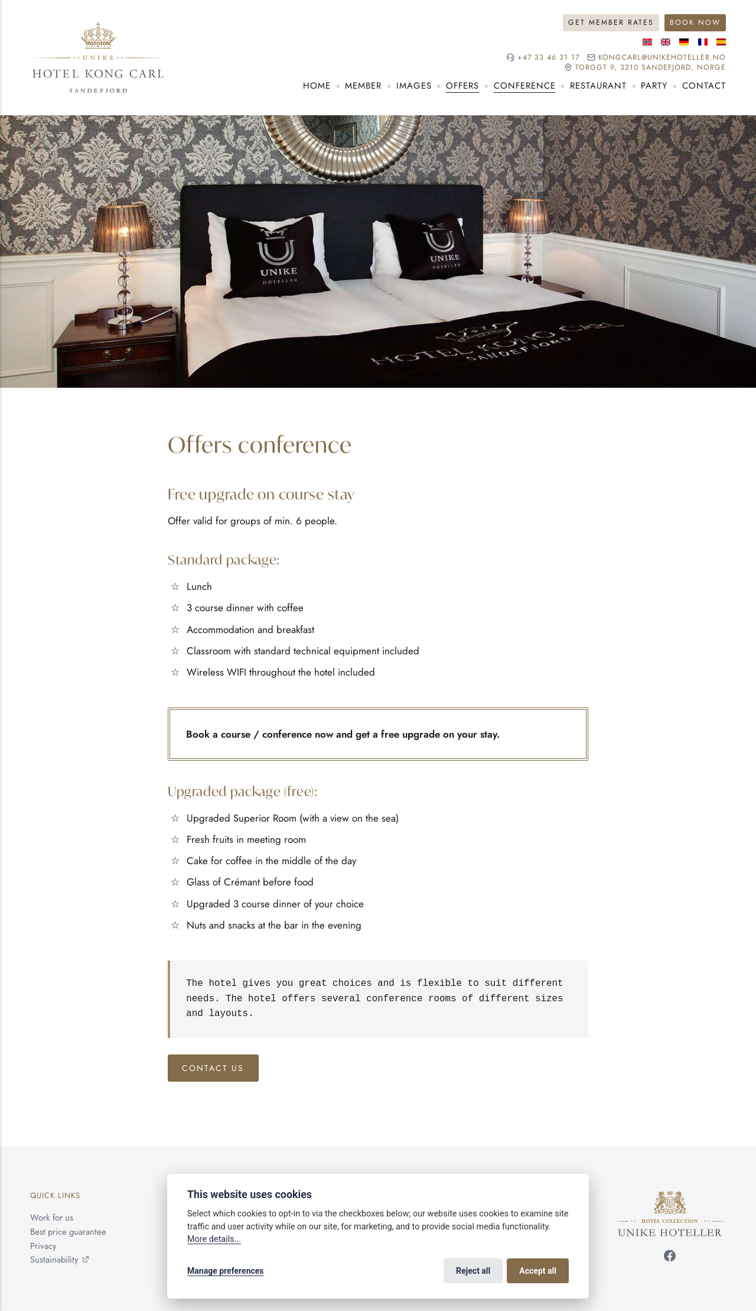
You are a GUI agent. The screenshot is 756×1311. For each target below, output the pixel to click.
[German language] (684, 42)
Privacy (43, 1245)
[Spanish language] (721, 42)
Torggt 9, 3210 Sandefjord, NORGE (650, 67)
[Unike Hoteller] (670, 1196)
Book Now (695, 22)
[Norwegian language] (647, 42)
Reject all (473, 1271)
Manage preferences (225, 1271)
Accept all (537, 1271)
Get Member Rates (611, 22)
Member (363, 85)
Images (414, 85)
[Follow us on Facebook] (670, 1258)
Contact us (213, 1068)
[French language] (703, 42)
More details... (214, 1239)
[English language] (665, 42)
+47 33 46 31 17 (548, 57)
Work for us (51, 1217)
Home (317, 85)
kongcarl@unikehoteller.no (662, 57)
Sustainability (54, 1260)
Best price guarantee (68, 1231)
